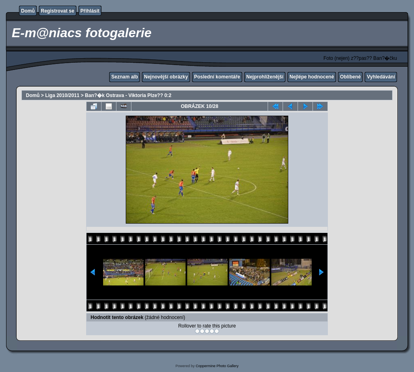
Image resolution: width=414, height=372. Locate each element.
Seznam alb (124, 77)
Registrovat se (57, 11)
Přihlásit (89, 11)
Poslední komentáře (217, 77)
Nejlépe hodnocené (311, 77)
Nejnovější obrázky (166, 77)
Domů (28, 11)
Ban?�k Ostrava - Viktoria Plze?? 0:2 (128, 95)
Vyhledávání (381, 77)
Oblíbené (350, 77)
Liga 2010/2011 (62, 95)
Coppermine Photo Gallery (217, 366)
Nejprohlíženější (264, 77)
